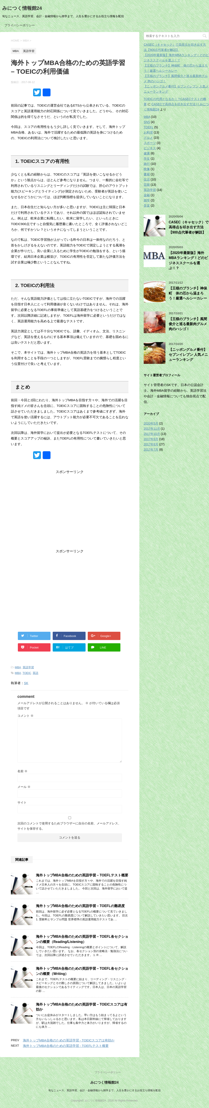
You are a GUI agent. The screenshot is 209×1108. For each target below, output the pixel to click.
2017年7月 (151, 449)
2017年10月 (152, 434)
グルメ (148, 137)
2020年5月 (151, 423)
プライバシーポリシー (19, 25)
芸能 (147, 184)
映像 (147, 169)
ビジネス (150, 148)
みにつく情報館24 (22, 8)
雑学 (147, 200)
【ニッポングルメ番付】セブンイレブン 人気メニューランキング (188, 355)
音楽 (147, 205)
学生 (147, 158)
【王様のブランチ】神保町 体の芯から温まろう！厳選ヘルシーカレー (188, 293)
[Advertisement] (69, 512)
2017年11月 (152, 428)
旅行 (147, 163)
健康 (147, 153)
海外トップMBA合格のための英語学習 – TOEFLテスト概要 (82, 875)
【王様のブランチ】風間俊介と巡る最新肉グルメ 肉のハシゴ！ (188, 324)
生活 (147, 179)
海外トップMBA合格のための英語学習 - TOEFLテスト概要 (66, 1046)
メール (23, 787)
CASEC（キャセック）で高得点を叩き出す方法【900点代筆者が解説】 (189, 227)
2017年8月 (151, 444)
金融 (147, 195)
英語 (35, 673)
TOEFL (148, 127)
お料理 (148, 132)
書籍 (147, 174)
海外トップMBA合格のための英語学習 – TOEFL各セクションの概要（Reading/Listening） (82, 939)
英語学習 (28, 667)
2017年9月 (151, 439)
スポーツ (150, 143)
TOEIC (27, 673)
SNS (147, 122)
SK (26, 683)
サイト (22, 802)
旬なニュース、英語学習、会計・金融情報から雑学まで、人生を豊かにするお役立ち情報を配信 (104, 1090)
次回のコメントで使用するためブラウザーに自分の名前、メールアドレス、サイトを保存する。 (69, 826)
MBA (18, 667)
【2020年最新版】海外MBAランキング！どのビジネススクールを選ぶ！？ (188, 260)
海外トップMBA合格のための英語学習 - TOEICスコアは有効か (69, 1040)
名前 (22, 771)
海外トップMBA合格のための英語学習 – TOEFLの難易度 (80, 906)
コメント (25, 715)
